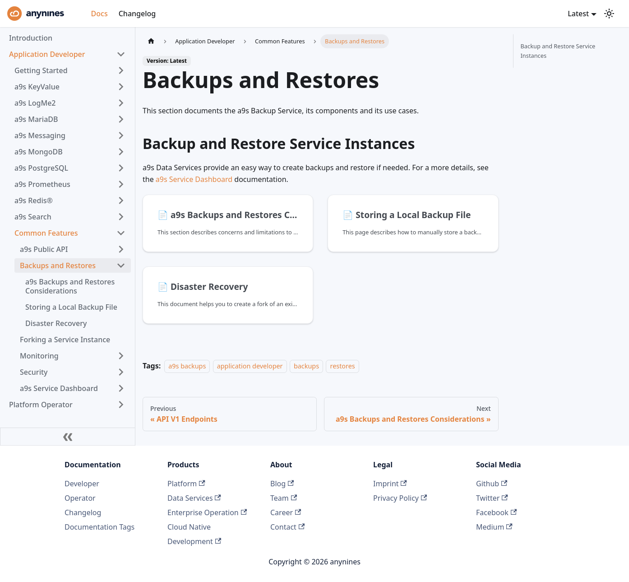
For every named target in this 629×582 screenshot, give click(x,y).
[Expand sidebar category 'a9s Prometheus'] (121, 184)
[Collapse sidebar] (67, 437)
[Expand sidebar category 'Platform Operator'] (121, 404)
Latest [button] (578, 14)
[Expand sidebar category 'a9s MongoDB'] (121, 151)
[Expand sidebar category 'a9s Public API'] (121, 249)
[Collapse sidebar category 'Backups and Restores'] (121, 265)
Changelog (137, 14)
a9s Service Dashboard (194, 179)
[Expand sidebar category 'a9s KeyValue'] (121, 86)
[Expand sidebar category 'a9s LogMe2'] (121, 103)
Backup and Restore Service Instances (558, 51)
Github (491, 484)
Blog (282, 484)
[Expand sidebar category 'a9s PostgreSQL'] (121, 168)
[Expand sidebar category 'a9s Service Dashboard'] (121, 388)
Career (285, 512)
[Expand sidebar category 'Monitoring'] (121, 356)
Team (283, 498)
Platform (186, 484)
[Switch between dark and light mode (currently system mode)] (609, 13)
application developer (250, 366)
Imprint (390, 484)
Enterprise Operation (207, 512)
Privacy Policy (400, 498)
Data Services (194, 498)
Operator (80, 498)
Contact (287, 527)
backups (306, 366)
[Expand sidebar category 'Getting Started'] (121, 70)
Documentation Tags (99, 527)
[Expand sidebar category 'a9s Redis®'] (121, 200)
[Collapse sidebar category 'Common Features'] (121, 233)
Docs (99, 14)
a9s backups (187, 366)
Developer (82, 484)
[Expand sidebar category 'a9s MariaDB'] (121, 119)
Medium (494, 527)
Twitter (492, 498)
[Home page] (151, 41)
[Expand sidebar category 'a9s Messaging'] (121, 135)
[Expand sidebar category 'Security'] (121, 372)
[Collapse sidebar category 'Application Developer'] (121, 54)
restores (342, 366)
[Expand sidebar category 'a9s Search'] (121, 217)
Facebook (496, 512)
